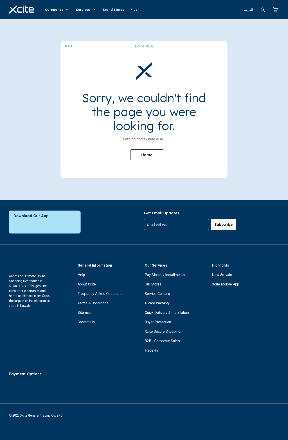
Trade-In (151, 350)
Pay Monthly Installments (165, 275)
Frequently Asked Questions (100, 294)
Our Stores (153, 284)
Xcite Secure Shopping (162, 331)
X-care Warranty (157, 303)
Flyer (135, 10)
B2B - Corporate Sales (162, 341)
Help (81, 275)
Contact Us (86, 322)
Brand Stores (113, 10)
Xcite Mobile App (225, 284)
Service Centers (157, 294)
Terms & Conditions (93, 303)
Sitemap (84, 312)
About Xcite (87, 284)
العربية (248, 9)
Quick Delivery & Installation (167, 312)
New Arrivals (222, 275)
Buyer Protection (158, 322)
